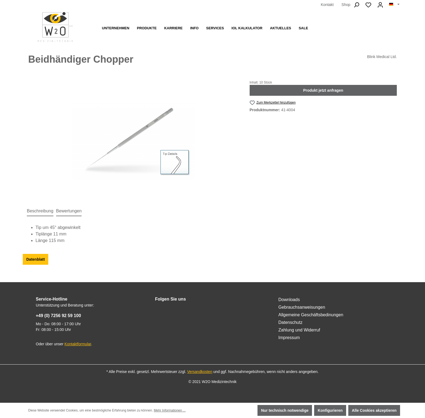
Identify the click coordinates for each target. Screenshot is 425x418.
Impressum (289, 337)
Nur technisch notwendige (284, 410)
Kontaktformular (78, 344)
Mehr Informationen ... (169, 410)
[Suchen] (356, 5)
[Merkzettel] (368, 5)
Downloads (289, 299)
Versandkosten (199, 371)
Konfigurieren (330, 410)
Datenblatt (35, 259)
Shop (346, 4)
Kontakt (327, 4)
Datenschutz (290, 322)
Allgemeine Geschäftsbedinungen (310, 314)
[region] (133, 138)
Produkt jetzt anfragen (323, 90)
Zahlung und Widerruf (299, 330)
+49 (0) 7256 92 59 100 (58, 315)
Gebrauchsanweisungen (301, 307)
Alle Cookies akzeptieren (374, 410)
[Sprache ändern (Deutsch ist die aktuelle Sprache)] (394, 4)
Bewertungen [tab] (69, 211)
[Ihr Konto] (380, 5)
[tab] (40, 211)
